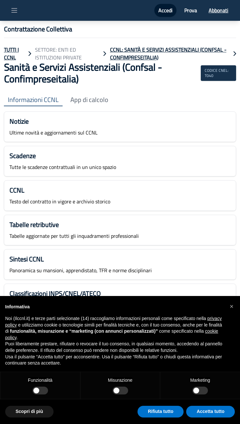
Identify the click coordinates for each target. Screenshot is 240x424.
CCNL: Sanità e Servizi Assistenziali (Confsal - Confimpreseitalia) (168, 53)
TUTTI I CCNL (11, 53)
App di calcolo (89, 100)
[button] (231, 306)
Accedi (165, 10)
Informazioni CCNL (33, 100)
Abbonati (218, 10)
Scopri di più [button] (29, 411)
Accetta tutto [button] (210, 411)
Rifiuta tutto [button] (161, 411)
